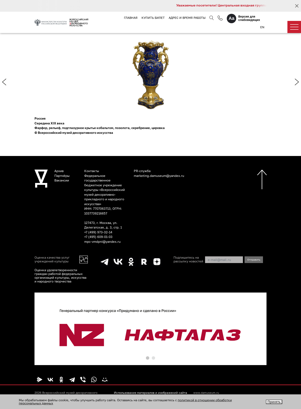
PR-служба (142, 171)
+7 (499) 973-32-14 (98, 232)
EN (262, 27)
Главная (131, 17)
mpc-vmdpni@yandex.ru (102, 241)
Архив (59, 171)
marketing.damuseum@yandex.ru (159, 176)
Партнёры (62, 176)
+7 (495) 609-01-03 (98, 237)
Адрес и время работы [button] (187, 17)
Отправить (253, 259)
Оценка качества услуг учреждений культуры (52, 259)
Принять (274, 402)
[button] (147, 358)
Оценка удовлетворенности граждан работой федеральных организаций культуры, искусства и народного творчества (60, 275)
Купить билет (153, 17)
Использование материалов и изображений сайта (150, 392)
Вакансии (61, 180)
